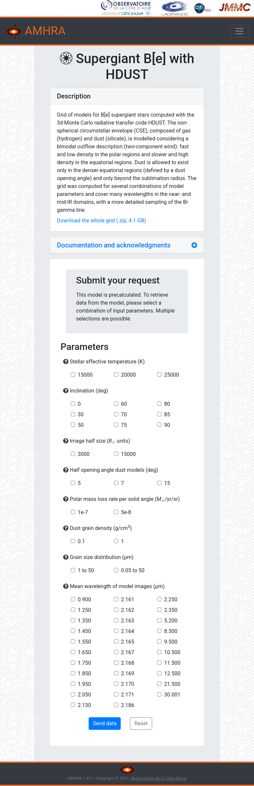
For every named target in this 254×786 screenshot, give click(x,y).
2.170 (127, 684)
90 (167, 425)
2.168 (127, 663)
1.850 (84, 673)
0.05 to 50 (133, 570)
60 (124, 404)
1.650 (84, 652)
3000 (84, 454)
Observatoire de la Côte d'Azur (158, 778)
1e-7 (83, 512)
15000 (85, 375)
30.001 (172, 695)
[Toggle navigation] (239, 31)
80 (167, 404)
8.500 (170, 631)
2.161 (127, 599)
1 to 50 (86, 570)
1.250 (84, 610)
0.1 (81, 541)
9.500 (170, 642)
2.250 (170, 599)
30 (81, 414)
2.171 (127, 695)
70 (124, 414)
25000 (171, 375)
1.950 (84, 684)
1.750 (84, 663)
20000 (128, 375)
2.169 (127, 673)
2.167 (127, 652)
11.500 (172, 663)
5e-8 (126, 512)
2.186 (127, 705)
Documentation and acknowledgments (114, 245)
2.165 (127, 642)
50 (81, 425)
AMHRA (35, 31)
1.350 (84, 621)
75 (124, 425)
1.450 (84, 631)
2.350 (170, 610)
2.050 (84, 695)
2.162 (127, 610)
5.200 (170, 621)
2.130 (84, 705)
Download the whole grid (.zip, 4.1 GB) (101, 220)
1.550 (84, 642)
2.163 (127, 621)
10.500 (172, 652)
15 (167, 483)
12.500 (172, 673)
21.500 (172, 684)
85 (167, 414)
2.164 (127, 631)
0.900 (84, 599)
